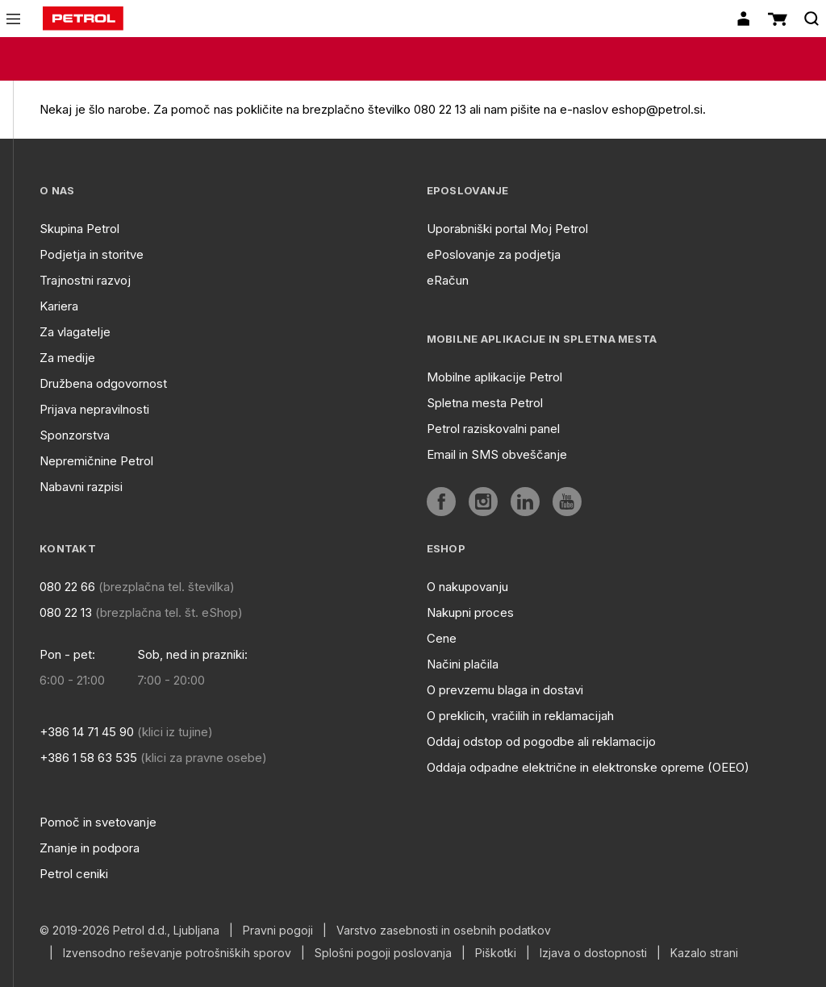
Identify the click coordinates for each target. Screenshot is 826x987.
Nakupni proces (470, 612)
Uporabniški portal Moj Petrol (507, 228)
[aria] (441, 501)
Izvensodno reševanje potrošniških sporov (177, 953)
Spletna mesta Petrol (485, 402)
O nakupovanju (467, 586)
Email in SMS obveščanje (497, 454)
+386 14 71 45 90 (87, 731)
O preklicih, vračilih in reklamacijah (520, 715)
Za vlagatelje (75, 331)
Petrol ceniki (74, 873)
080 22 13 (66, 612)
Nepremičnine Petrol (96, 461)
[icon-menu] (13, 19)
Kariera (59, 306)
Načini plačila (463, 664)
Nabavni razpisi (81, 486)
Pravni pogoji (278, 930)
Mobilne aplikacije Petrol (494, 377)
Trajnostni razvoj (85, 280)
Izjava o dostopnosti (593, 953)
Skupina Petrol (79, 228)
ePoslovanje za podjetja (494, 254)
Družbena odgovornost (103, 383)
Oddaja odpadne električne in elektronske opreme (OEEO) (588, 767)
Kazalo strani (704, 953)
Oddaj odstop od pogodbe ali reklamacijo (541, 741)
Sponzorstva (75, 435)
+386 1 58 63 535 (88, 757)
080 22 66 (67, 586)
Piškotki (495, 953)
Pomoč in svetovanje (98, 822)
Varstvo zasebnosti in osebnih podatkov (443, 930)
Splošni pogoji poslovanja (383, 953)
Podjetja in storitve (92, 254)
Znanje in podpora (90, 848)
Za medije (67, 357)
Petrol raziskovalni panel (493, 428)
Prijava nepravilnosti (94, 409)
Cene (442, 638)
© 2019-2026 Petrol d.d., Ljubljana (129, 930)
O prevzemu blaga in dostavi (505, 690)
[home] (83, 18)
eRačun (448, 280)
